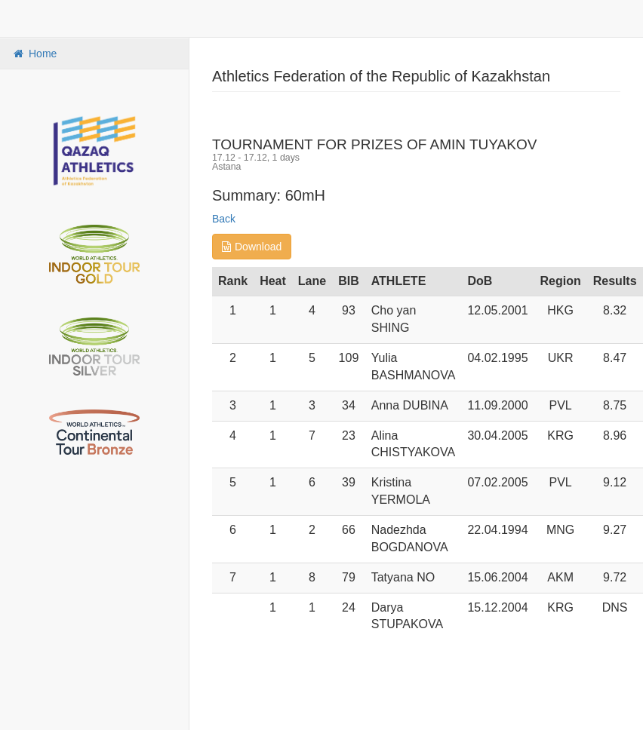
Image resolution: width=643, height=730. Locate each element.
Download (252, 247)
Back (223, 219)
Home (34, 54)
